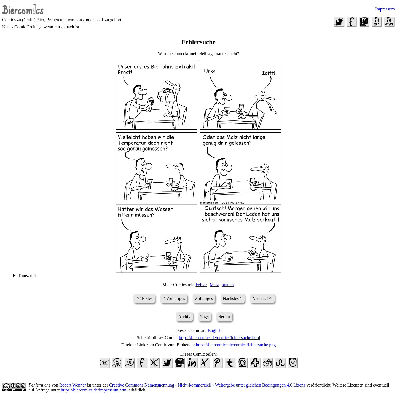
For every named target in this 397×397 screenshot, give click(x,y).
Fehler (201, 284)
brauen (228, 284)
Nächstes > (232, 298)
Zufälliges (204, 298)
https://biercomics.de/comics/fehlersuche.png (236, 344)
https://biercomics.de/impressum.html (94, 390)
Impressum (385, 9)
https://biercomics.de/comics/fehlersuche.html (219, 337)
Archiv (184, 316)
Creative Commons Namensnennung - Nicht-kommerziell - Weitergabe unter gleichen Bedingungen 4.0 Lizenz (207, 385)
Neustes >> (262, 298)
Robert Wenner (72, 385)
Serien (224, 316)
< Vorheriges (174, 298)
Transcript (27, 275)
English (214, 330)
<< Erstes (144, 298)
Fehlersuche (39, 385)
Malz (214, 284)
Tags (204, 316)
